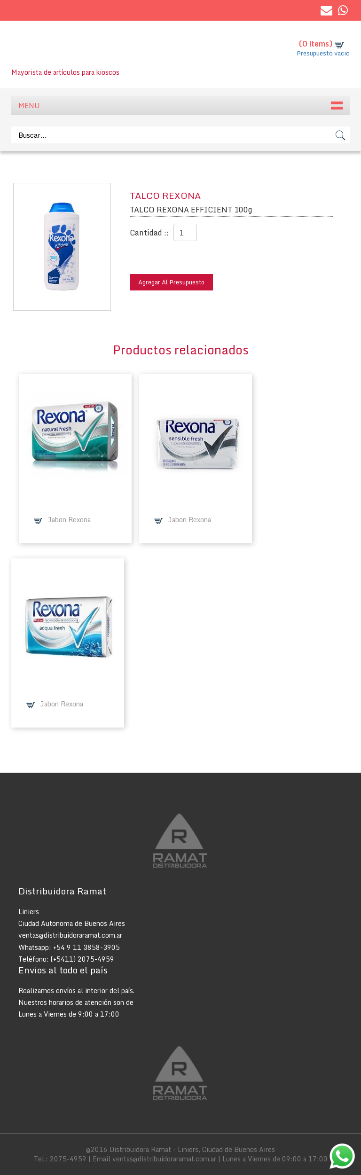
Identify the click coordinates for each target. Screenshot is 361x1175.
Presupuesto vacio (323, 53)
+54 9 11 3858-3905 (86, 947)
